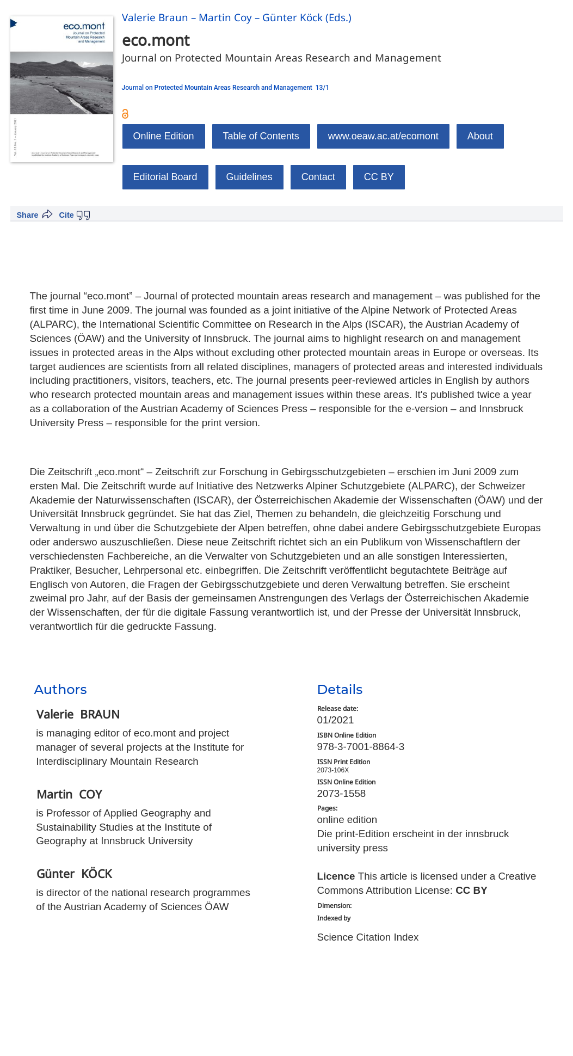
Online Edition (163, 136)
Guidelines (249, 176)
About (480, 136)
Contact (318, 176)
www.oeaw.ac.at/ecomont (383, 136)
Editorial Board (165, 176)
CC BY (379, 176)
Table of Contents (261, 136)
